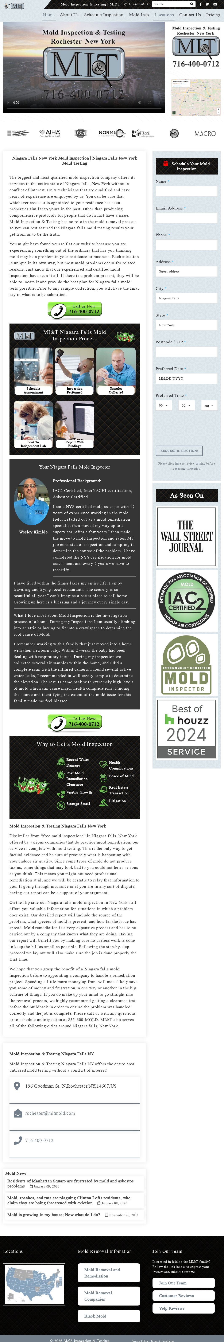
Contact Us (190, 14)
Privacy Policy (139, 1336)
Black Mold (95, 1311)
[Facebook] (201, 4)
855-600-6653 (143, 4)
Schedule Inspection (105, 14)
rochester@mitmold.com (50, 1102)
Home (50, 14)
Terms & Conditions (162, 1336)
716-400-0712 (39, 1129)
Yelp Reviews (172, 1303)
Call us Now (84, 302)
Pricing (214, 14)
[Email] (215, 4)
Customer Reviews (177, 1290)
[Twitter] (207, 4)
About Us (71, 14)
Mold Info (140, 14)
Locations (164, 14)
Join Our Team (173, 1278)
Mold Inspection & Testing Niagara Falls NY (53, 1043)
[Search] (191, 4)
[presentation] (188, 431)
